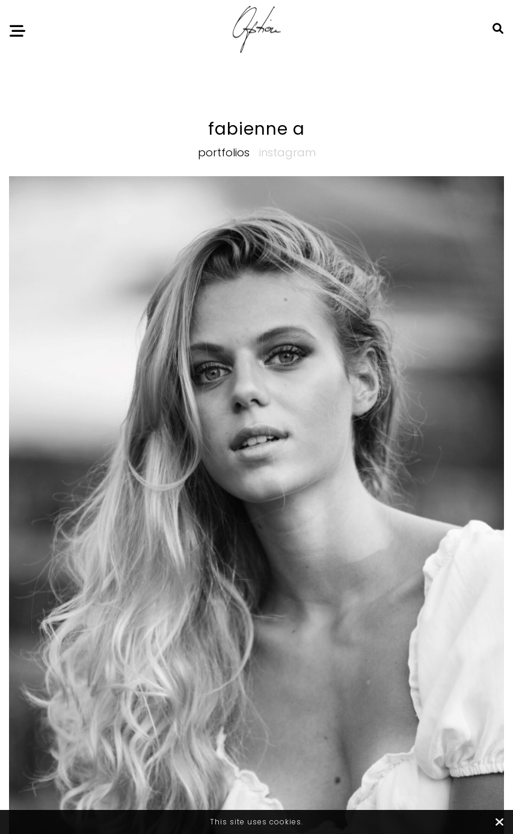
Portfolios (224, 152)
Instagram (287, 152)
